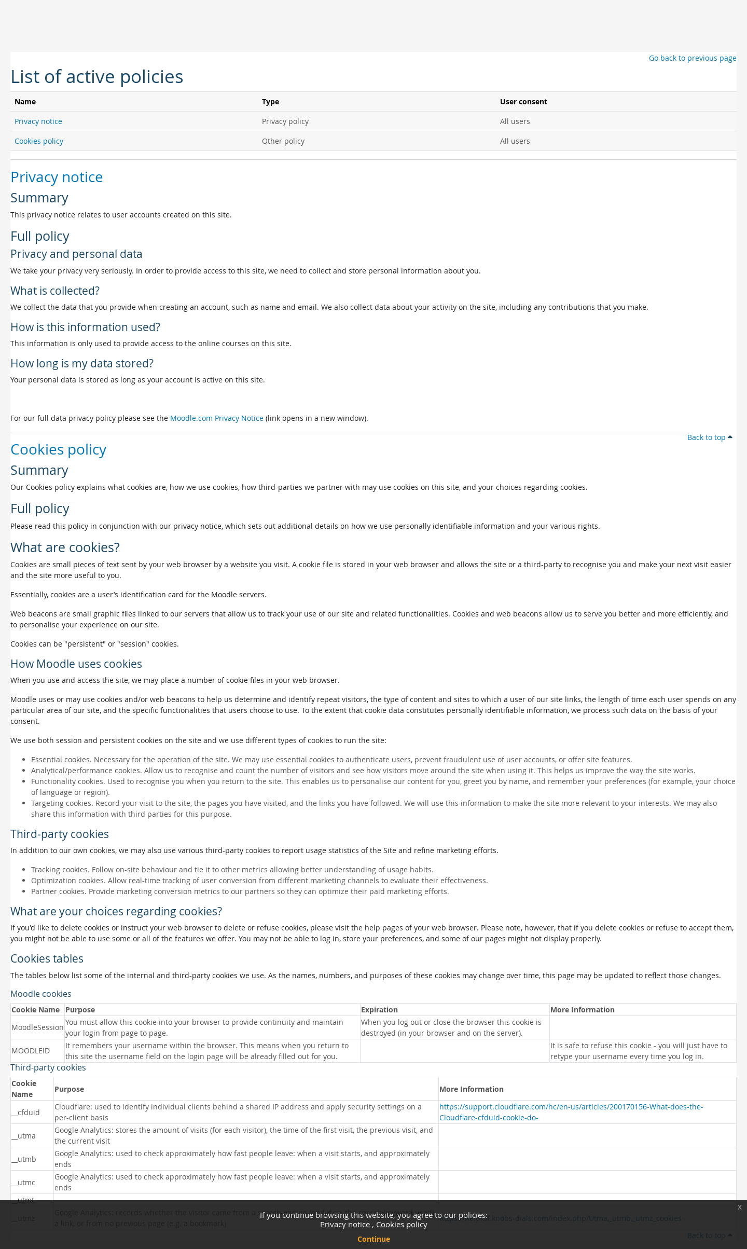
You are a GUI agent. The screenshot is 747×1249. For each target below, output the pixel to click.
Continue (373, 1239)
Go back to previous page (693, 58)
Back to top (709, 437)
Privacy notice (346, 1224)
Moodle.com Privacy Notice (217, 418)
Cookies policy (401, 1224)
